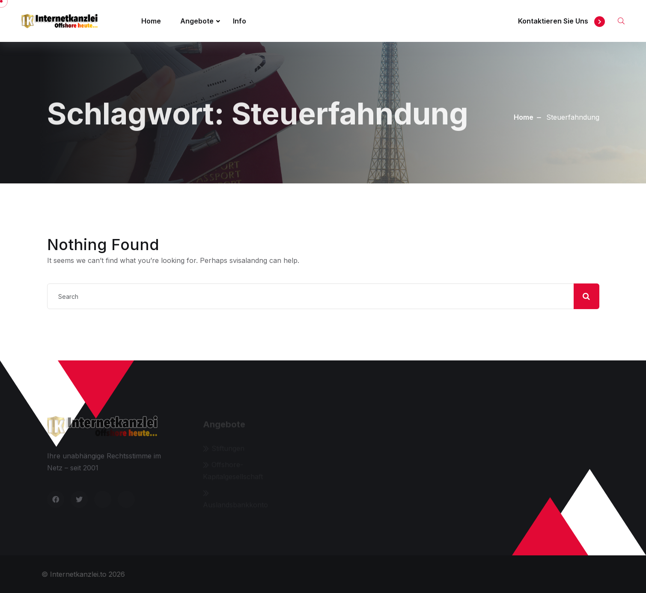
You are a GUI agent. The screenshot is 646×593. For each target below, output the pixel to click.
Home (151, 21)
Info (239, 21)
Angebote (197, 21)
